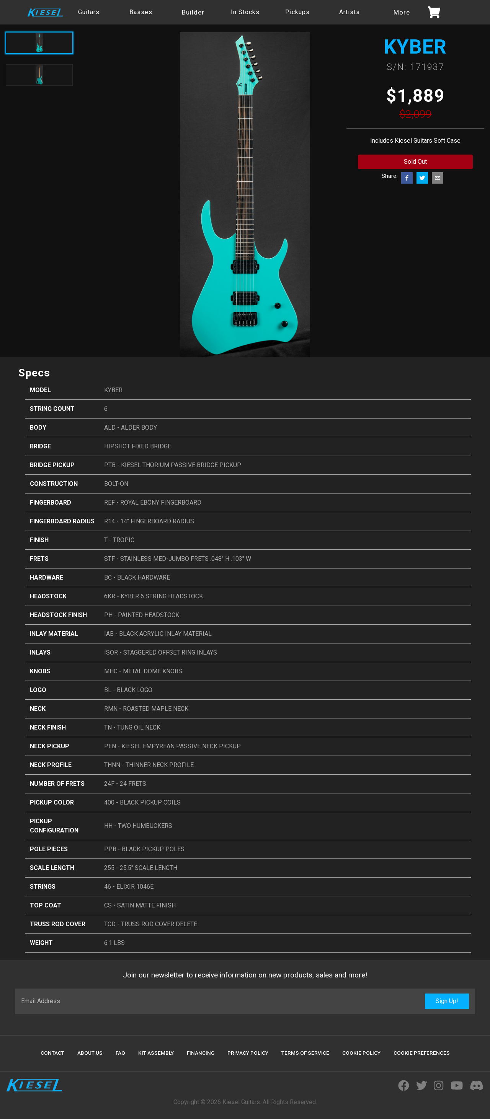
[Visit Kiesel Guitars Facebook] (403, 1086)
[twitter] (422, 178)
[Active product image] (39, 43)
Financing (200, 1053)
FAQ (120, 1053)
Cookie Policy (361, 1053)
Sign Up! (447, 1001)
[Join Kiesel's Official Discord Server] (476, 1086)
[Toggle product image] (39, 75)
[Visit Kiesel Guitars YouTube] (457, 1086)
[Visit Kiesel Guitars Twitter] (421, 1086)
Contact (52, 1053)
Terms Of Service (305, 1053)
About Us (90, 1053)
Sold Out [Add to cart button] (415, 161)
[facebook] (407, 178)
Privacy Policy (247, 1053)
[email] (437, 178)
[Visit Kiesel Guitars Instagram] (438, 1086)
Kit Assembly (156, 1053)
